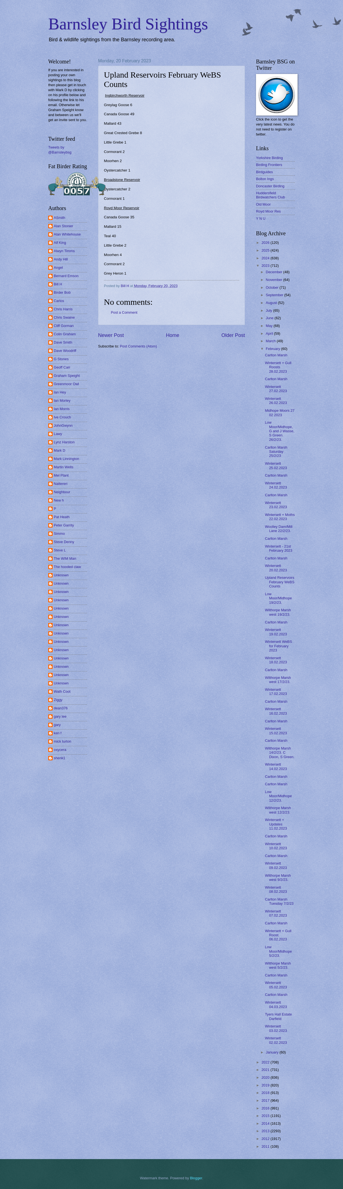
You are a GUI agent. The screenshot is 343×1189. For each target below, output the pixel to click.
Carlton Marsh (276, 355)
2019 (266, 1085)
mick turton (62, 741)
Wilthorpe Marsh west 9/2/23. (278, 877)
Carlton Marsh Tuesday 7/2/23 (279, 901)
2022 (266, 1062)
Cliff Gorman (64, 326)
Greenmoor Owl (66, 384)
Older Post (233, 335)
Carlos (59, 301)
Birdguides (264, 172)
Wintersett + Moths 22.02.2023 (280, 517)
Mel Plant (61, 475)
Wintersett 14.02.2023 (276, 766)
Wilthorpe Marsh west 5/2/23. (278, 965)
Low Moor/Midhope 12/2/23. (278, 796)
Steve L (60, 550)
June (270, 318)
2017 (266, 1100)
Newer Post (111, 335)
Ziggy (58, 700)
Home (172, 335)
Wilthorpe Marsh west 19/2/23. (278, 612)
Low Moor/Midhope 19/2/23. (278, 598)
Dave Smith (63, 342)
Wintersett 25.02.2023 (276, 465)
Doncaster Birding (270, 186)
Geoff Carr (62, 367)
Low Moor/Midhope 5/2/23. (278, 951)
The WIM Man (65, 558)
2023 (266, 266)
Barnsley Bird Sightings (128, 24)
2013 (266, 1131)
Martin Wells (63, 467)
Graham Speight (67, 376)
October (272, 287)
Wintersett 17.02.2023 (276, 691)
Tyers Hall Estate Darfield (278, 1016)
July (269, 310)
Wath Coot (62, 691)
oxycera (60, 750)
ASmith (59, 218)
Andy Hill (61, 259)
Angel (58, 267)
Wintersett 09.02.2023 (276, 865)
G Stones (61, 359)
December (274, 272)
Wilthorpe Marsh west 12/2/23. (278, 810)
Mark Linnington (66, 459)
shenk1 (59, 758)
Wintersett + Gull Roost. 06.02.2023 (278, 935)
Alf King (60, 243)
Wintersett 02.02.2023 (276, 1040)
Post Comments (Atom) (138, 346)
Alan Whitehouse (67, 234)
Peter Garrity (64, 525)
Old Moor (263, 204)
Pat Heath (62, 517)
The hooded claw (67, 567)
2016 (266, 1108)
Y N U (260, 218)
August (272, 303)
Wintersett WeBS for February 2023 (278, 646)
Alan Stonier (63, 226)
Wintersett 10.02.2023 (276, 846)
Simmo (59, 533)
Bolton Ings (265, 179)
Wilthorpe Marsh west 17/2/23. (278, 680)
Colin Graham (65, 334)
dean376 (61, 708)
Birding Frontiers (269, 165)
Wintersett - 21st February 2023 (278, 548)
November (274, 280)
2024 (266, 258)
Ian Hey (60, 392)
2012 (266, 1139)
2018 (266, 1093)
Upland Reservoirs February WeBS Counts (279, 582)
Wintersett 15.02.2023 (276, 731)
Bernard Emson (66, 276)
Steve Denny (64, 542)
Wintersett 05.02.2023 (276, 985)
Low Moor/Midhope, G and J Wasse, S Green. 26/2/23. (279, 431)
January (272, 1052)
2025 (266, 250)
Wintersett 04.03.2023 (276, 1004)
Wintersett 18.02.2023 (276, 660)
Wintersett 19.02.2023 (276, 632)
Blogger (196, 1178)
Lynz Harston (64, 442)
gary (57, 725)
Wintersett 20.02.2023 (276, 568)
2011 (266, 1146)
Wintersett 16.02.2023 (276, 711)
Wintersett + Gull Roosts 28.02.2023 (278, 367)
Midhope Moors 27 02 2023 (280, 412)
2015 (266, 1116)
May (269, 326)
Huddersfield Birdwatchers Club (270, 195)
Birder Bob (62, 292)
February (273, 349)
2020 (266, 1077)
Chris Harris (63, 309)
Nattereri (60, 484)
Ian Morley (62, 400)
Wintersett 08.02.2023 (276, 889)
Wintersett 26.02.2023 (276, 401)
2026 (266, 243)
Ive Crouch (62, 417)
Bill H (58, 284)
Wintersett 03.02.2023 (276, 1028)
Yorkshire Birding (269, 158)
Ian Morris (62, 409)
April (270, 333)
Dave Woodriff (65, 351)
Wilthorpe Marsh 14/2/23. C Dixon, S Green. (280, 752)
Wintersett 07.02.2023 (276, 913)
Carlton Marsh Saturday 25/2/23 (276, 451)
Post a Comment (124, 312)
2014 (266, 1123)
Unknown (61, 575)
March (271, 341)
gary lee (60, 716)
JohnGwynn (63, 425)
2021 (266, 1070)
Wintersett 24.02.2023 (276, 485)
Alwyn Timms (64, 251)
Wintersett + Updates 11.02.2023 (276, 824)
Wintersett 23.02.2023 (276, 505)
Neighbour (62, 492)
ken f (58, 733)
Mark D (59, 450)
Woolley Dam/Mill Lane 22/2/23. (278, 529)
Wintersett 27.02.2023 (276, 389)
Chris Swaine (64, 317)
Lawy (58, 434)
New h (59, 500)
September (275, 295)
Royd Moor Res (268, 211)
